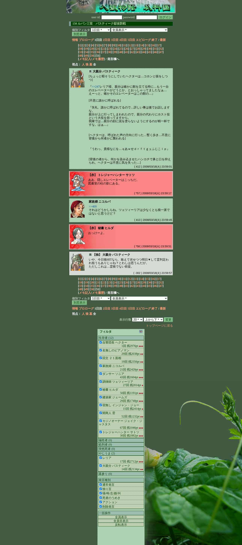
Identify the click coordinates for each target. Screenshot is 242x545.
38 (109, 52)
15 (147, 45)
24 (114, 48)
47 (161, 52)
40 (120, 52)
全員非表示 (121, 520)
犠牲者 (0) (105, 440)
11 (124, 45)
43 (138, 52)
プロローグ (86, 39)
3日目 (115, 39)
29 (143, 48)
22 (103, 48)
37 (103, 52)
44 (143, 52)
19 (86, 48)
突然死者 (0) (107, 448)
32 (161, 48)
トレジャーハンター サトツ (116, 175)
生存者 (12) (106, 337)
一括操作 (105, 513)
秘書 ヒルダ (106, 228)
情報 (75, 39)
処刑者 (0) (105, 444)
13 (135, 45)
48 (80, 55)
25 (120, 48)
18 (80, 48)
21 (97, 48)
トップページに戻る (159, 325)
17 (158, 45)
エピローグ (143, 39)
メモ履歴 (98, 59)
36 (97, 52)
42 (132, 52)
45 (149, 52)
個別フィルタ (81, 30)
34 (86, 52)
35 (92, 52)
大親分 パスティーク (106, 71)
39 (114, 52)
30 (149, 48)
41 (126, 52)
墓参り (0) (105, 473)
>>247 (96, 86)
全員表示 (121, 517)
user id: (107, 17)
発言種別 (105, 480)
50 (92, 55)
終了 (155, 39)
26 (126, 48)
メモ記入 (85, 59)
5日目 (131, 39)
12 (130, 45)
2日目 (106, 39)
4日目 (123, 39)
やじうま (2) (107, 453)
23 (109, 48)
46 (155, 52)
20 (92, 48)
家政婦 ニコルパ (99, 201)
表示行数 (125, 319)
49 (86, 55)
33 (80, 52)
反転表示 (121, 524)
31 (155, 48)
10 (118, 45)
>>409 (93, 206)
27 (132, 48)
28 (138, 48)
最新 (163, 39)
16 (153, 45)
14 (141, 45)
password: (140, 17)
